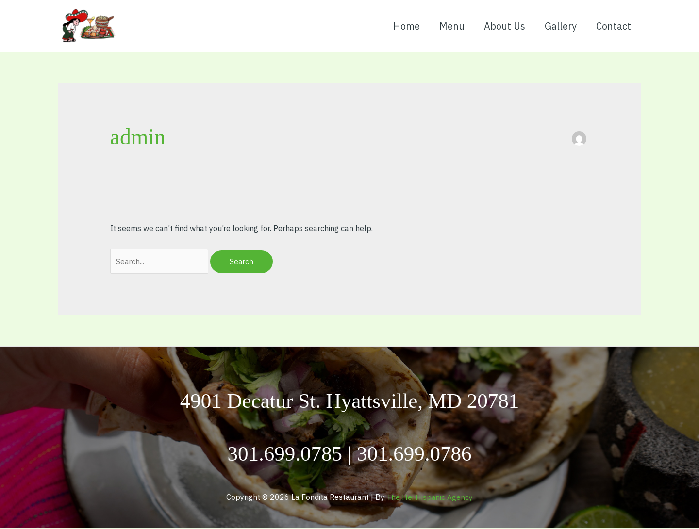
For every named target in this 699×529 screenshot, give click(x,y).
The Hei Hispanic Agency (429, 497)
